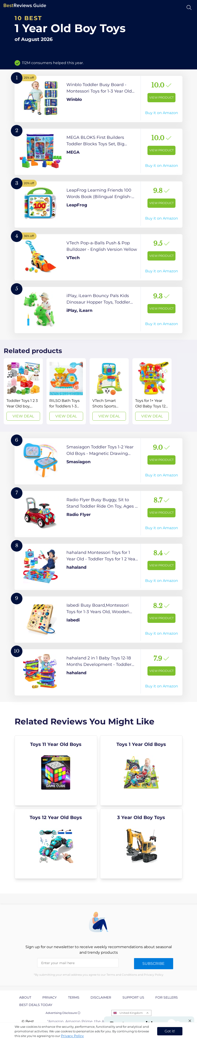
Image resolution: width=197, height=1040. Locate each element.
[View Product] (98, 99)
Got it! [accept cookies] (170, 1031)
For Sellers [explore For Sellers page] (166, 997)
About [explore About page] (25, 997)
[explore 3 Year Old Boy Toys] (141, 843)
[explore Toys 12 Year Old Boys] (56, 843)
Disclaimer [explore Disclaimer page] (101, 997)
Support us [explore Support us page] (133, 997)
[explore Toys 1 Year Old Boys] (141, 770)
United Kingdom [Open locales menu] (131, 1013)
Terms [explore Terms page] (73, 997)
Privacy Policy (72, 1036)
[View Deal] (23, 391)
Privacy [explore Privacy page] (49, 997)
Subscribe (153, 963)
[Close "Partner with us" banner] (189, 1020)
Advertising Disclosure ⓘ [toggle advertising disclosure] (63, 1013)
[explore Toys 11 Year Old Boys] (56, 770)
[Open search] (189, 7)
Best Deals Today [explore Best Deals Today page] (35, 1005)
